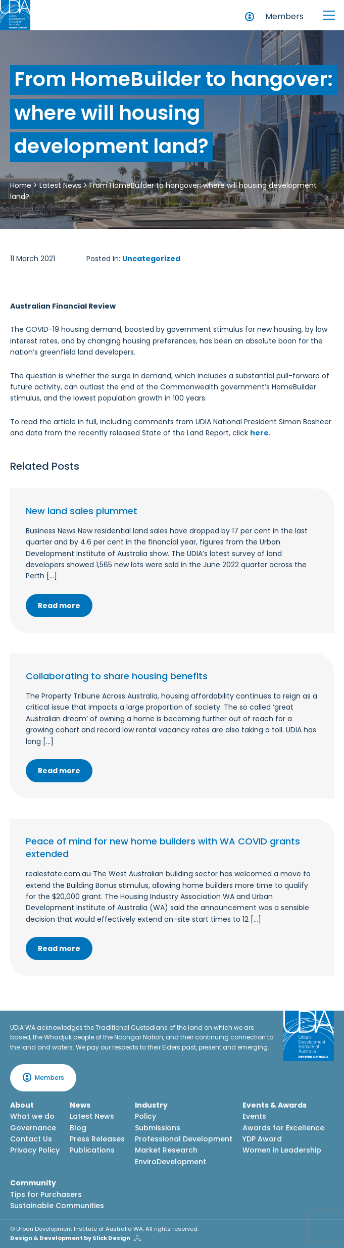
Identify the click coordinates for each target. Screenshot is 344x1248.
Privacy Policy (35, 1150)
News (80, 1105)
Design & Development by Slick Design (70, 1238)
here (259, 433)
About (22, 1105)
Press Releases (97, 1139)
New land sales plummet (81, 511)
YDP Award (262, 1139)
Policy (145, 1116)
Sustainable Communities (57, 1206)
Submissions (157, 1128)
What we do (32, 1116)
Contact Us (31, 1139)
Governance (33, 1128)
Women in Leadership (281, 1150)
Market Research (166, 1150)
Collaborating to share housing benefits (117, 676)
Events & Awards (274, 1105)
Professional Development (183, 1139)
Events (254, 1116)
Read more (59, 606)
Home (20, 185)
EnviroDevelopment (170, 1162)
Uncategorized (151, 259)
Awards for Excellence (283, 1128)
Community (33, 1183)
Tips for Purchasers (46, 1194)
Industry (151, 1105)
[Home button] (15, 15)
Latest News (60, 185)
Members (284, 16)
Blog (78, 1128)
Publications (92, 1150)
